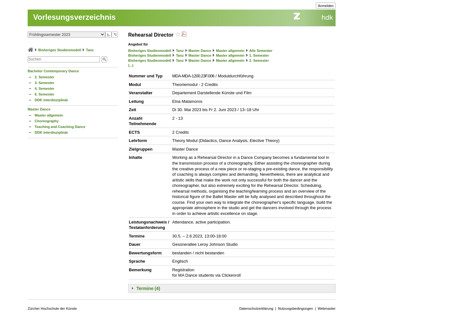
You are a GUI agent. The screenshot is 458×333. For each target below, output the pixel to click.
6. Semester (44, 94)
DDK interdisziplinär (51, 100)
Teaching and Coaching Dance (60, 127)
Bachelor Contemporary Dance (53, 71)
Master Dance (39, 109)
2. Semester (44, 77)
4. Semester (44, 88)
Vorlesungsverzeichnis (74, 17)
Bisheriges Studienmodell (59, 50)
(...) (131, 65)
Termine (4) (148, 288)
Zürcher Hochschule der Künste (52, 308)
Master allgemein (49, 115)
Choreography (47, 121)
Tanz (90, 50)
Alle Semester (261, 51)
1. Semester (259, 55)
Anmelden (326, 6)
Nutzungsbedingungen (295, 308)
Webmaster (327, 308)
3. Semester (44, 83)
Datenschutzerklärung (256, 308)
